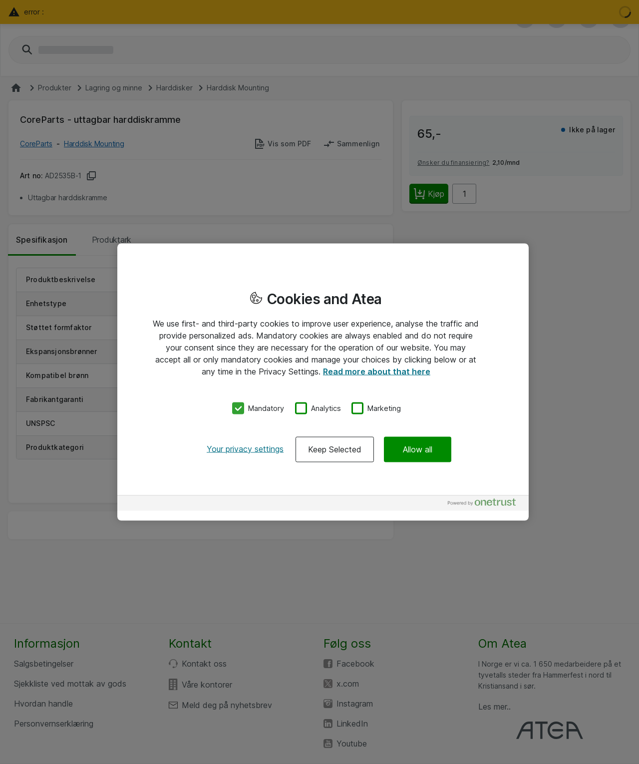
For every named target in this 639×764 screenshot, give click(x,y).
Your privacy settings (245, 448)
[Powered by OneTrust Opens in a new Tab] (486, 504)
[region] (323, 382)
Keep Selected (334, 449)
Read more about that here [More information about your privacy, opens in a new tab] (376, 372)
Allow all (417, 449)
